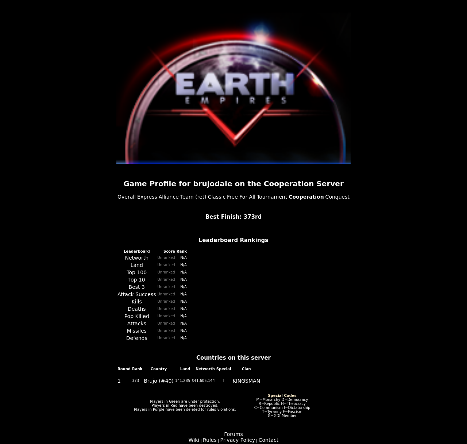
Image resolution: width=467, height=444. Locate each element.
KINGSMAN (246, 381)
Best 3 (137, 287)
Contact (268, 440)
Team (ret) (193, 197)
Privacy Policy (237, 440)
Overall (126, 197)
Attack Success (136, 294)
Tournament (272, 197)
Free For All (241, 197)
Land (137, 265)
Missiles (137, 331)
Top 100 (137, 272)
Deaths (137, 309)
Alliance (169, 197)
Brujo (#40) (159, 381)
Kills (137, 302)
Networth (136, 258)
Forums (233, 434)
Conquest (337, 197)
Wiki (194, 440)
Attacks (136, 323)
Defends (136, 338)
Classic (216, 197)
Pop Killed (136, 316)
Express (147, 197)
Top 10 (136, 280)
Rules (210, 440)
